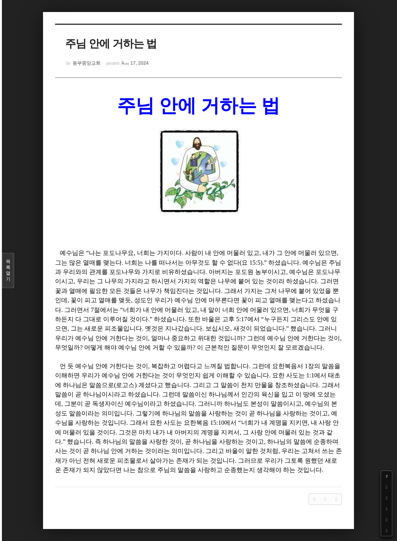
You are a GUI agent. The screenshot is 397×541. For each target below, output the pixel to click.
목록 (8, 270)
